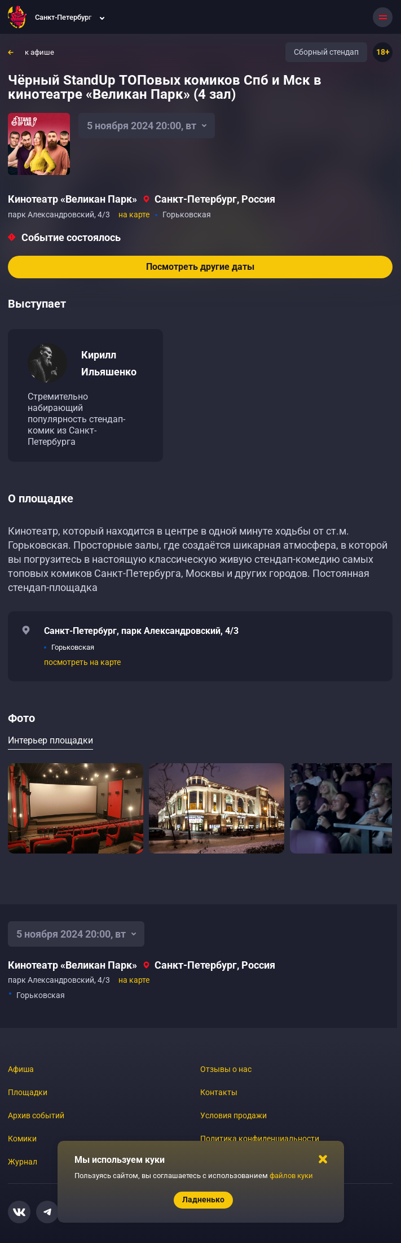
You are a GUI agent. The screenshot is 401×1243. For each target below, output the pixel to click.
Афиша (21, 1069)
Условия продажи (233, 1115)
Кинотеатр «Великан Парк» (72, 199)
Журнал (22, 1161)
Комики (22, 1138)
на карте (133, 214)
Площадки (27, 1092)
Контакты (218, 1092)
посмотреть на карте (82, 662)
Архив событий (36, 1115)
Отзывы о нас (226, 1069)
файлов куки (291, 1175)
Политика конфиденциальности (259, 1138)
